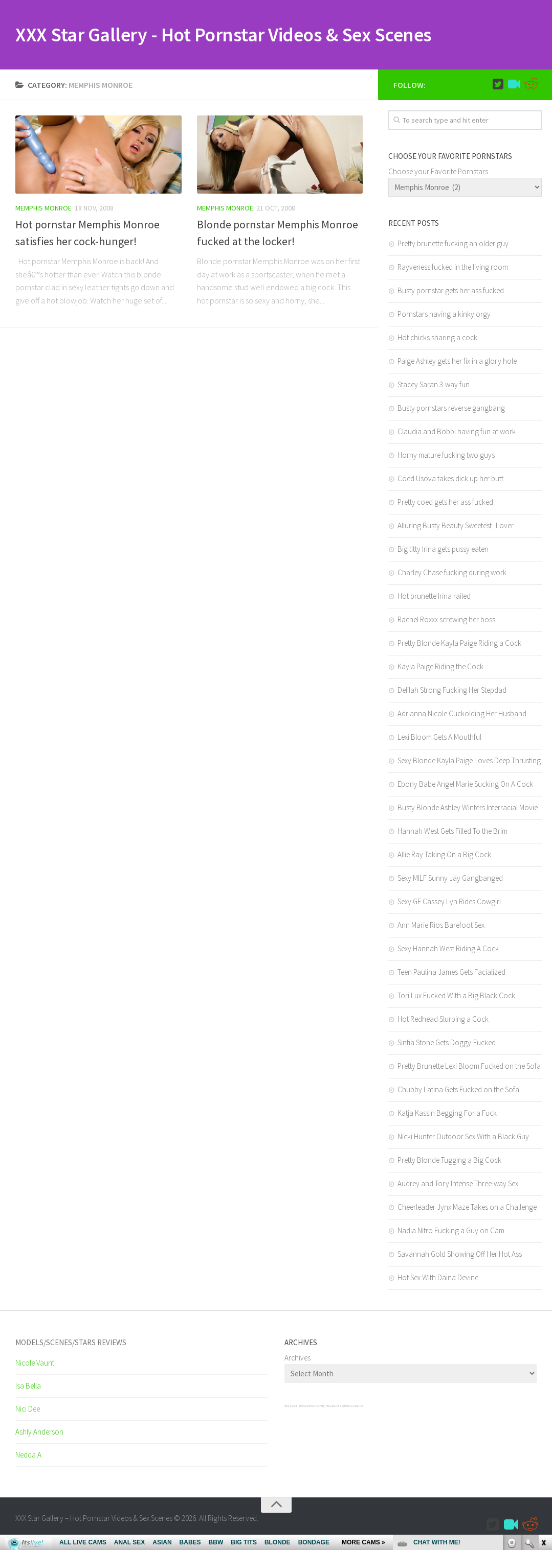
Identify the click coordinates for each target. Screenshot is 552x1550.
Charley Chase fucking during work (452, 574)
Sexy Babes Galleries (350, 1408)
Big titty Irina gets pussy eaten (443, 551)
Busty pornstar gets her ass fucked (451, 292)
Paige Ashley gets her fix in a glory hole (457, 363)
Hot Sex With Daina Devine (438, 1279)
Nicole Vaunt (34, 1365)
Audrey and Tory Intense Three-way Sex (458, 1185)
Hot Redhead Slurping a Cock (443, 1021)
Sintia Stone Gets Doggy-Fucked (447, 1044)
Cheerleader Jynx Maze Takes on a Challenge (467, 1209)
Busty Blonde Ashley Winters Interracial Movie (468, 809)
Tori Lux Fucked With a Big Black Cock (456, 997)
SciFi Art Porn (313, 1408)
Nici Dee (27, 1411)
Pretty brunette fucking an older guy (453, 245)
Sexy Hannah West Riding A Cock (448, 950)
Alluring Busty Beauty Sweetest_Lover (456, 527)
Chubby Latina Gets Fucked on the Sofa (458, 1091)
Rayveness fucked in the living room (453, 269)
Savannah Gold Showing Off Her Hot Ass (460, 1256)
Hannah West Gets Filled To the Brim (452, 833)
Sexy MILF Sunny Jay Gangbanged (450, 880)
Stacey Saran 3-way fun (434, 386)
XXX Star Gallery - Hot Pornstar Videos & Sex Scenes (245, 35)
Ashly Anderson (39, 1434)
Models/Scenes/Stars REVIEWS (70, 1344)
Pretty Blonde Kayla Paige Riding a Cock (459, 645)
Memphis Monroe (43, 210)
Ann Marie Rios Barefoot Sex (441, 927)
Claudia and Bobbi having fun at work (457, 433)
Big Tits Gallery (329, 1408)
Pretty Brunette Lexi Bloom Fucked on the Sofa (469, 1068)
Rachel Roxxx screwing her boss (446, 621)
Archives (297, 1360)
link (543, 1390)
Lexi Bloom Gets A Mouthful (439, 739)
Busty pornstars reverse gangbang (451, 410)
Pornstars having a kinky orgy (444, 316)
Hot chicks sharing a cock (437, 339)
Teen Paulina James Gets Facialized (451, 974)
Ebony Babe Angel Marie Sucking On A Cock (465, 786)
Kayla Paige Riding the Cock (440, 668)
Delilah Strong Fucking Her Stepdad (452, 692)
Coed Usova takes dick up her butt (450, 480)
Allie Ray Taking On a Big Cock (444, 856)
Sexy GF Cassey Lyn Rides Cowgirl (449, 903)
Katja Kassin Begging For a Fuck (447, 1115)
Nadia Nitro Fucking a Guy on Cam (451, 1232)
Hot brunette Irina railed (434, 598)
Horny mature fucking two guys (446, 457)
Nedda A (28, 1457)
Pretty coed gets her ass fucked (445, 504)
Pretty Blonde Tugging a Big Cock (449, 1162)
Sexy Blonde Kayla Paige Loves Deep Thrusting (469, 762)
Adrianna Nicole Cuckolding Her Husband (462, 715)
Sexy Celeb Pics (297, 1408)
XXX (286, 1408)
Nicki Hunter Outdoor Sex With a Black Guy (463, 1138)
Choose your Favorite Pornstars (438, 173)
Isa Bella (28, 1388)
